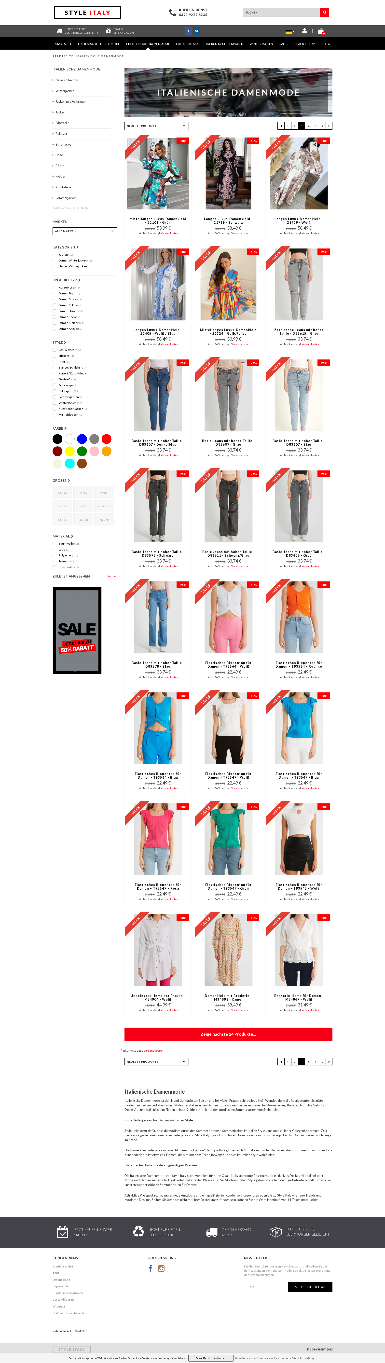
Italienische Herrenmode (99, 44)
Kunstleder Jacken (73, 409)
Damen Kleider (71, 323)
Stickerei (66, 356)
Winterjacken (261, 44)
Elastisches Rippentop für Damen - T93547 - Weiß (228, 775)
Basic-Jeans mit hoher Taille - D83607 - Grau (228, 442)
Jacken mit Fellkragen (225, 44)
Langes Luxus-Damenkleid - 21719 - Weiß (299, 220)
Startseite (63, 44)
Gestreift (67, 379)
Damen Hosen (71, 311)
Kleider (59, 176)
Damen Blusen (70, 299)
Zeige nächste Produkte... (228, 1034)
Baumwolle (69, 543)
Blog (325, 44)
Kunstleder (69, 567)
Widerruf (59, 1306)
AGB (56, 1273)
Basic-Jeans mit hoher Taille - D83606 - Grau (299, 553)
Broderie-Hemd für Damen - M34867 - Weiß (299, 997)
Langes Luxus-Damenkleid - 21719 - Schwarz (228, 220)
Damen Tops (69, 293)
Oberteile (61, 123)
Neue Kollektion (65, 80)
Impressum (60, 1286)
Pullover (60, 134)
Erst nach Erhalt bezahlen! (70, 1313)
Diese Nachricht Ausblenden (211, 1358)
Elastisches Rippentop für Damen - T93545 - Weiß (299, 886)
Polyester (68, 555)
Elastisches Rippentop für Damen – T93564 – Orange (298, 664)
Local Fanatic (187, 44)
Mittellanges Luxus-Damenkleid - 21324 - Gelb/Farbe (228, 331)
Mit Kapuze (69, 391)
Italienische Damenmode (148, 46)
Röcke (58, 166)
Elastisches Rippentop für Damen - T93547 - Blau (299, 775)
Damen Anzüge (70, 328)
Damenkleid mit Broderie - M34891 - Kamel (228, 997)
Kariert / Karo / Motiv (74, 373)
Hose (58, 155)
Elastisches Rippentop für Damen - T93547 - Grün (228, 886)
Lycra (64, 549)
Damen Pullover (71, 305)
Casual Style (70, 350)
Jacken (59, 112)
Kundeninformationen (68, 1293)
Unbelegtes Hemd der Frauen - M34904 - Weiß (158, 997)
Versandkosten (169, 233)
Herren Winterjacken (75, 266)
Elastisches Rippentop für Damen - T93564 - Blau (158, 775)
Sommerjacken (65, 198)
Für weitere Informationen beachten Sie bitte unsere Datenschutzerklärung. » (275, 1358)
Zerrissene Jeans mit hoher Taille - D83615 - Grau (299, 331)
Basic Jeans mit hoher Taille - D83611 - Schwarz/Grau (228, 553)
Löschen (112, 576)
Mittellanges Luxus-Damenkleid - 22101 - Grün (158, 220)
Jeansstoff (68, 561)
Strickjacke (62, 144)
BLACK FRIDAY (304, 44)
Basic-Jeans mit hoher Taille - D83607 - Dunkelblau (158, 442)
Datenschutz (61, 1279)
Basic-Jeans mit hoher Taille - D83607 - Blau (299, 442)
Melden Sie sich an (310, 1287)
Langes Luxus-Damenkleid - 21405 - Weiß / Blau (158, 331)
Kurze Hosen (69, 287)
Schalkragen (68, 385)
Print (64, 361)
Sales (283, 44)
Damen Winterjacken (76, 260)
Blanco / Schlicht (73, 367)
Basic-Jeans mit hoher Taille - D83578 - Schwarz (158, 553)
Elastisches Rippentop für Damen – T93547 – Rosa (158, 886)
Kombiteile (62, 187)
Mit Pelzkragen (71, 414)
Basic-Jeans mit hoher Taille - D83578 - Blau (158, 664)
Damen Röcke (70, 317)
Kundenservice (63, 1266)
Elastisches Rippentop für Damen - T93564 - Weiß (228, 664)
